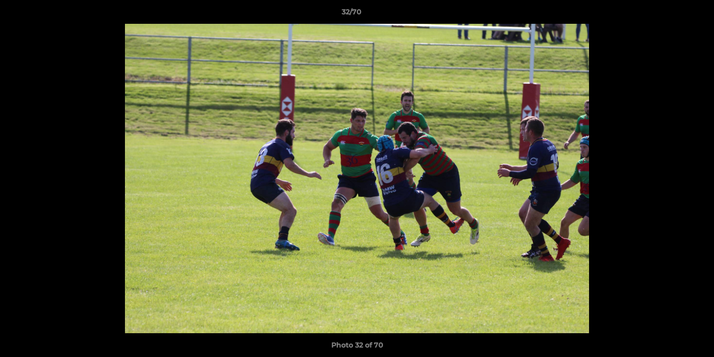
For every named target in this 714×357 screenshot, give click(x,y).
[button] (672, 14)
